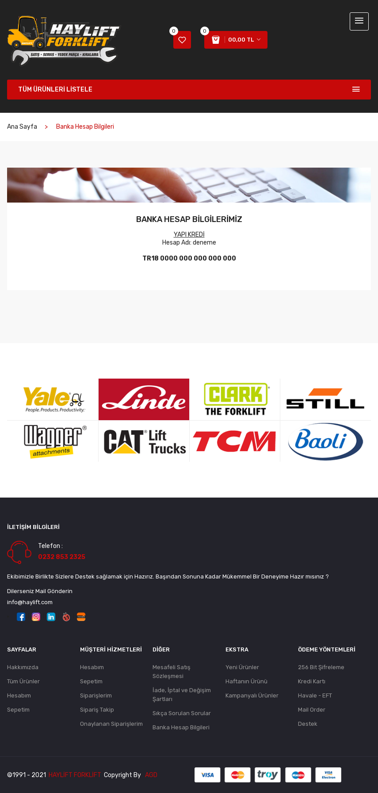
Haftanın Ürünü (246, 681)
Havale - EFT (315, 695)
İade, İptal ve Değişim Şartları (182, 694)
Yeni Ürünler (242, 667)
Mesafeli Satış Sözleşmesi (172, 671)
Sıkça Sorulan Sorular (182, 713)
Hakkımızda (22, 667)
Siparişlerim (96, 695)
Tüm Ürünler (23, 681)
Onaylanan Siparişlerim (111, 723)
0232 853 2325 (61, 557)
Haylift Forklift (75, 775)
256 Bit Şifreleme (321, 667)
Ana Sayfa (22, 126)
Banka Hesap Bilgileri (181, 727)
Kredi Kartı (311, 681)
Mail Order (311, 709)
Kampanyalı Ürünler (252, 695)
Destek (307, 723)
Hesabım (19, 695)
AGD (151, 775)
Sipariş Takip (97, 709)
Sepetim (18, 709)
